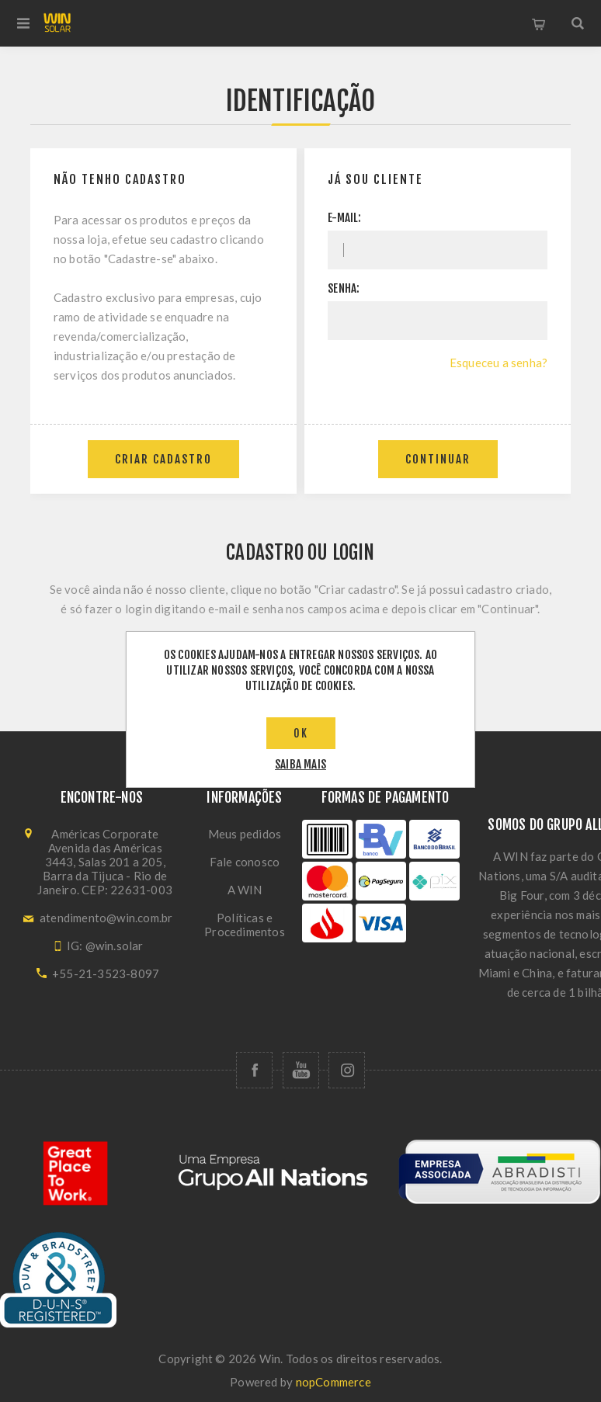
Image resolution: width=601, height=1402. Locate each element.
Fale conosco (245, 862)
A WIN (245, 890)
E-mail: (344, 217)
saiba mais (300, 764)
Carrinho (538, 23)
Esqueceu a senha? (498, 363)
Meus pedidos (244, 834)
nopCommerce (333, 1382)
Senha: (344, 288)
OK (301, 733)
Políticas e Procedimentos (244, 925)
